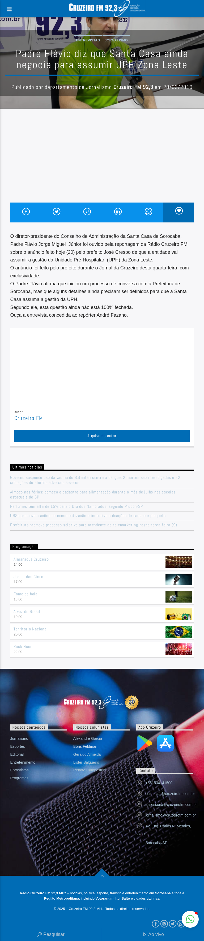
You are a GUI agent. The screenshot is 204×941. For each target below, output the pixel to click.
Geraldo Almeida (87, 754)
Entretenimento (22, 762)
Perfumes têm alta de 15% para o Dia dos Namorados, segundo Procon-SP (76, 506)
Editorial (17, 754)
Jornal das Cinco (28, 576)
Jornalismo (116, 40)
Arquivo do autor (102, 436)
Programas (19, 778)
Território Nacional (31, 629)
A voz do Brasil (27, 611)
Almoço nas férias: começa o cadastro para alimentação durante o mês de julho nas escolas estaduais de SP (92, 494)
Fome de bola (25, 594)
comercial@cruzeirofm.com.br (170, 794)
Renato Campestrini (89, 770)
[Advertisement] (102, 163)
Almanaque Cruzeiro (31, 559)
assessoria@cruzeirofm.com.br (171, 804)
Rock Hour (23, 646)
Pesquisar (51, 935)
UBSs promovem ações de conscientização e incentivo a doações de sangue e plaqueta (88, 515)
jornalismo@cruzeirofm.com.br (170, 815)
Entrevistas (88, 40)
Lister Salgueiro (86, 762)
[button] (190, 919)
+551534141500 (158, 783)
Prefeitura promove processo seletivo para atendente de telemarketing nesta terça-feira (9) (93, 524)
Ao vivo (153, 935)
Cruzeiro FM (28, 418)
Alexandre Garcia (87, 738)
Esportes (17, 746)
